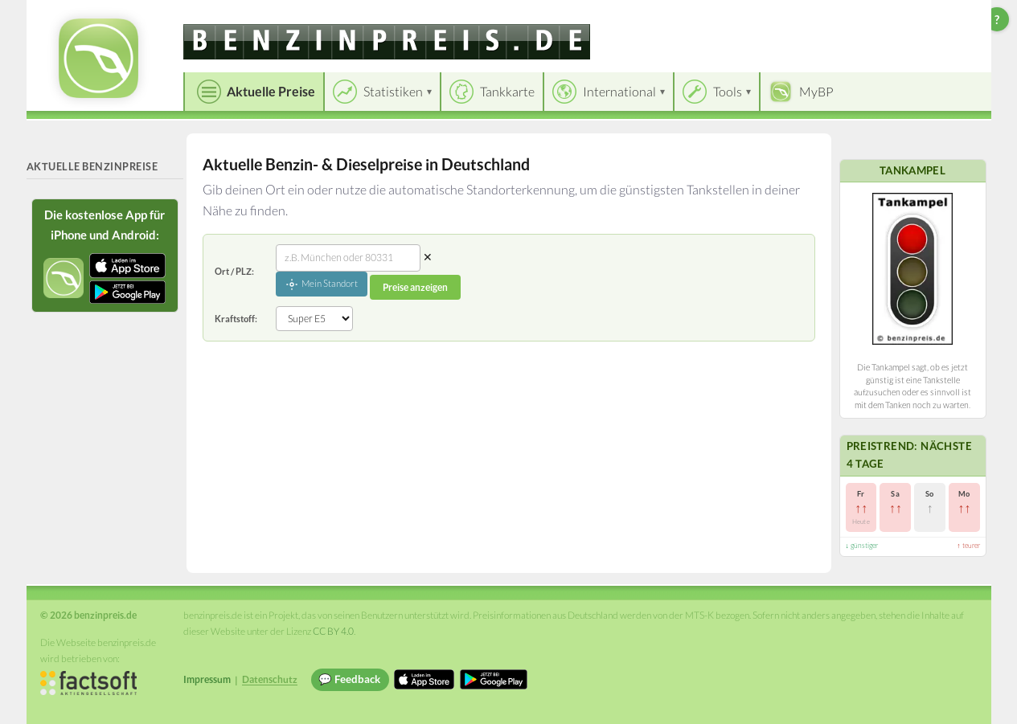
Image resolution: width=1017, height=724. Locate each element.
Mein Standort (321, 284)
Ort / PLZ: (234, 271)
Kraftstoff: (236, 318)
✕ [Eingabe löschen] (428, 257)
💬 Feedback (349, 679)
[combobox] (348, 258)
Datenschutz (269, 679)
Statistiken (393, 91)
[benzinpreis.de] (386, 41)
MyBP (816, 91)
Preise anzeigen (415, 287)
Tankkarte (507, 91)
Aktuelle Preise (271, 91)
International (619, 91)
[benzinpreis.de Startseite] (98, 58)
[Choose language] (868, 16)
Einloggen (953, 15)
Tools (727, 91)
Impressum (207, 679)
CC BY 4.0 (333, 631)
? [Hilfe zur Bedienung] (996, 19)
